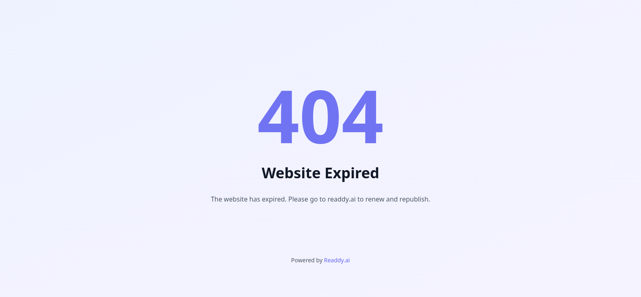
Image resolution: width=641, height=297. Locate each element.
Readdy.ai (337, 260)
